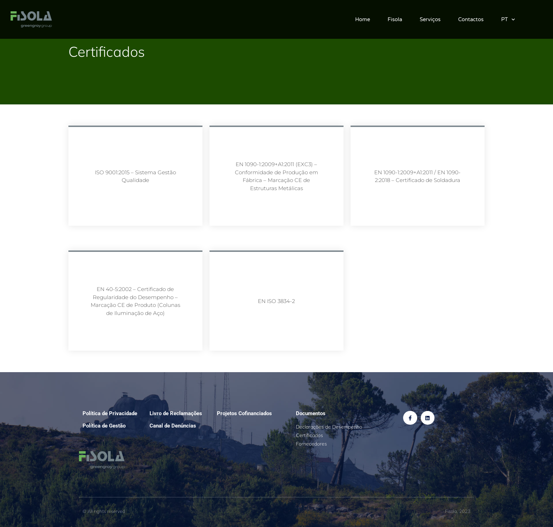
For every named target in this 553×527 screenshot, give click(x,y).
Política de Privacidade (110, 413)
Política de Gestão (104, 426)
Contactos (471, 19)
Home (362, 19)
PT (508, 19)
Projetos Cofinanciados (244, 413)
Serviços (430, 19)
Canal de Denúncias (173, 426)
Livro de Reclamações (176, 413)
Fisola (395, 19)
